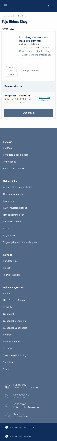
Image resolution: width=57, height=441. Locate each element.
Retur (6, 228)
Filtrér (9, 29)
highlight (7, 307)
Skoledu (7, 348)
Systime (7, 369)
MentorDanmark (11, 341)
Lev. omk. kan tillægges (44, 99)
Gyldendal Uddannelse (15, 327)
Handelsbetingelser (13, 214)
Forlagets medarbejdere (15, 154)
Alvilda (6, 293)
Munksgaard (9, 16)
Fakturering (9, 201)
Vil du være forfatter (13, 168)
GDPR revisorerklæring (15, 207)
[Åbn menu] (5, 6)
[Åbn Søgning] (50, 6)
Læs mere (35, 114)
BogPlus (7, 148)
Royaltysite (9, 235)
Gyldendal (8, 314)
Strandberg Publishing (14, 355)
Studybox (8, 362)
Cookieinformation (13, 194)
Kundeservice (10, 260)
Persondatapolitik (12, 221)
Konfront (7, 334)
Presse (6, 267)
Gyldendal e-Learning (14, 320)
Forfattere (22, 16)
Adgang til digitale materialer (18, 187)
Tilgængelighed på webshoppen (20, 242)
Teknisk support (11, 274)
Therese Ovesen (28, 47)
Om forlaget (9, 161)
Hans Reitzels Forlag (14, 300)
